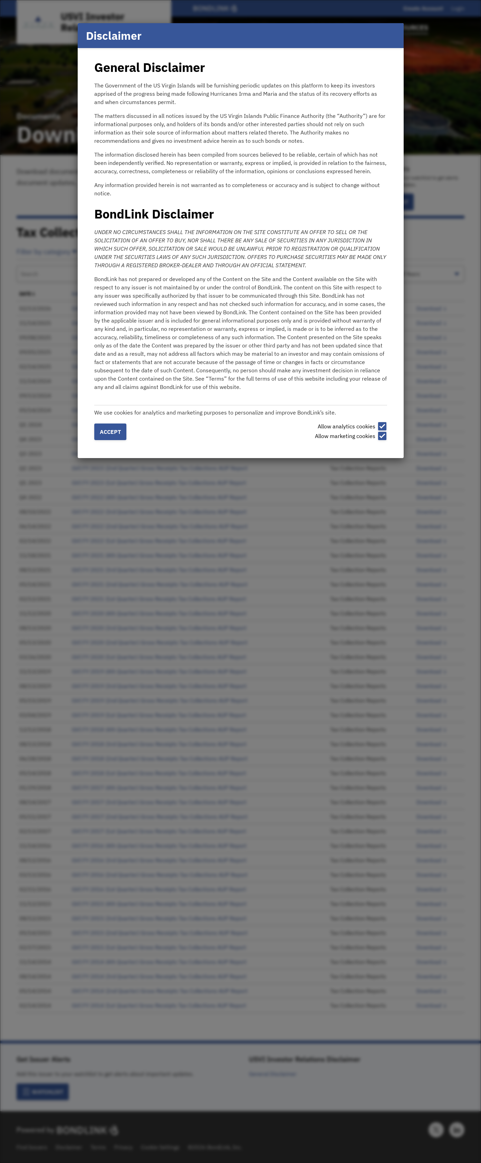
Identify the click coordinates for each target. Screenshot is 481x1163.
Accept (110, 431)
